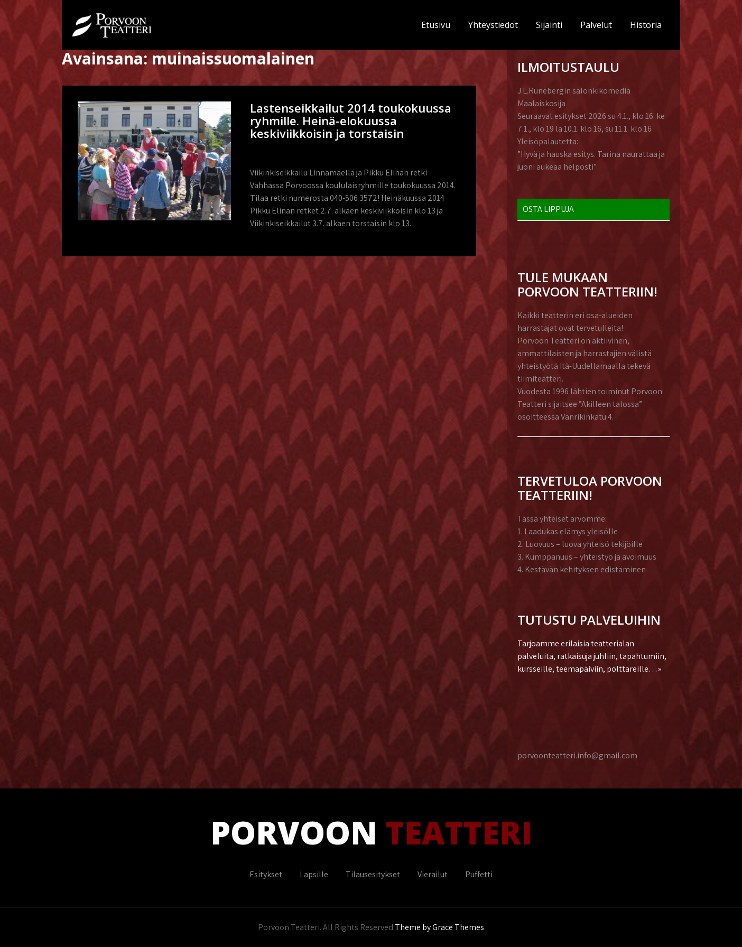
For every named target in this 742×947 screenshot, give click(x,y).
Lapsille (314, 874)
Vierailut (433, 874)
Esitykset (265, 874)
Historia (646, 25)
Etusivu (435, 25)
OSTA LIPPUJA (548, 209)
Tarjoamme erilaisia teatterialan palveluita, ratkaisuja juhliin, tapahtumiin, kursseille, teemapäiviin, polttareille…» (591, 656)
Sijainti (549, 25)
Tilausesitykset (373, 874)
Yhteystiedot (493, 25)
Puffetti (479, 874)
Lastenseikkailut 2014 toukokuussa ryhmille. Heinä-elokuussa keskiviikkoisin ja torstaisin (350, 120)
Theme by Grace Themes (439, 927)
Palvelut (596, 25)
